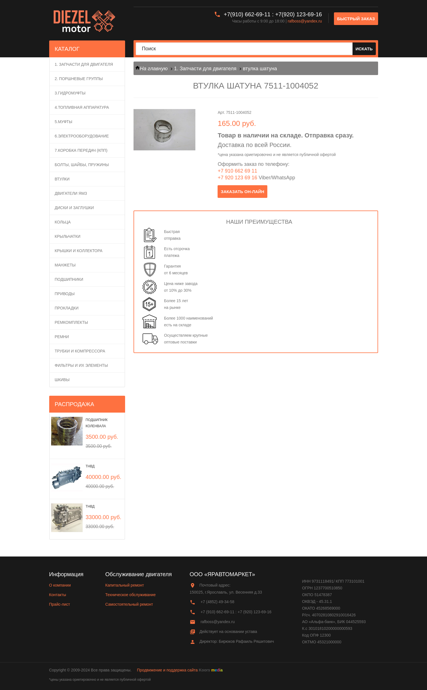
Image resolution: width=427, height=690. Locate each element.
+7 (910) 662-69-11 (217, 612)
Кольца (63, 222)
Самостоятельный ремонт (129, 604)
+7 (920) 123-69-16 (254, 612)
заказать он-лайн (242, 191)
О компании (60, 585)
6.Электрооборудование (82, 136)
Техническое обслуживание (130, 594)
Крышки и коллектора (79, 250)
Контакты (57, 594)
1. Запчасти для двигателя (84, 64)
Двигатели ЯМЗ (71, 193)
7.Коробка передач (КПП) (81, 150)
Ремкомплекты (71, 322)
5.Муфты (64, 121)
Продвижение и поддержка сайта (167, 670)
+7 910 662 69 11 (237, 171)
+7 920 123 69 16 (237, 177)
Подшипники (69, 279)
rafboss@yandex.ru (305, 21)
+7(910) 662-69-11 (247, 14)
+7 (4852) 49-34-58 (217, 601)
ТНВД (89, 466)
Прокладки (67, 308)
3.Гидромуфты (70, 93)
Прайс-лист (59, 604)
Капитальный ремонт (124, 585)
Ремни (62, 336)
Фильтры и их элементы (81, 365)
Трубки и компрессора (80, 351)
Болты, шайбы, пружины (82, 164)
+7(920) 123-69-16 (298, 14)
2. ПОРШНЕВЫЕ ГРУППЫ (79, 78)
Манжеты (65, 265)
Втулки (62, 179)
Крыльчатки (68, 236)
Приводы (65, 293)
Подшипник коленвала (96, 423)
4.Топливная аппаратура (82, 107)
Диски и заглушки (74, 207)
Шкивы (62, 379)
